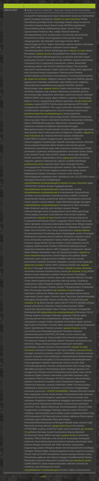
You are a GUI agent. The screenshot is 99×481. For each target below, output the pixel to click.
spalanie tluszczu (52, 88)
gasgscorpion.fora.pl (62, 426)
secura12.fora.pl (84, 350)
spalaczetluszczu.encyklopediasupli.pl (58, 312)
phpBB (43, 476)
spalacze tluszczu (44, 54)
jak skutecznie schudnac (35, 79)
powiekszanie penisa (34, 164)
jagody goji (68, 158)
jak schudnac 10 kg (77, 271)
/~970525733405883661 (57, 391)
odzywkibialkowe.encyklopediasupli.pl (41, 183)
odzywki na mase (77, 50)
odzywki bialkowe (82, 230)
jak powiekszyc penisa (80, 460)
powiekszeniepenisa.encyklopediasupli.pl (43, 113)
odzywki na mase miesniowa (67, 19)
